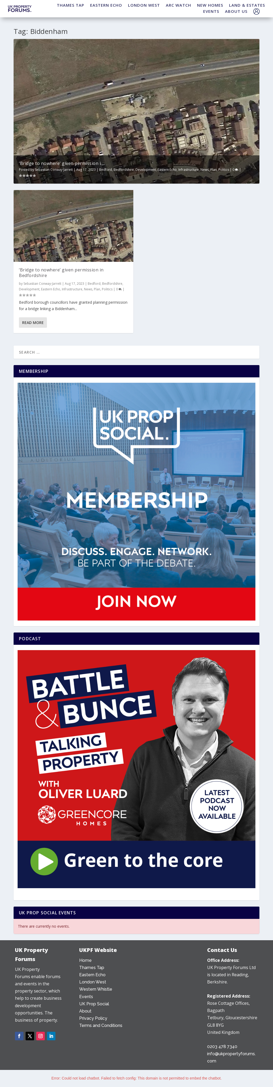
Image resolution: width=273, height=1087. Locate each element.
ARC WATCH (178, 5)
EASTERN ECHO (106, 5)
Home (85, 960)
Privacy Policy (93, 1018)
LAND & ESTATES (247, 5)
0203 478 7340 (222, 1046)
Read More (33, 322)
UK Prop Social (94, 1003)
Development (145, 169)
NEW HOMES (210, 5)
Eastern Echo (167, 169)
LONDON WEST (144, 5)
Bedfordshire (124, 169)
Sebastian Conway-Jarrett (54, 169)
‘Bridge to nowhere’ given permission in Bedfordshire (61, 272)
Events (86, 996)
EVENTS (211, 11)
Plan (213, 169)
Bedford (105, 169)
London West (92, 982)
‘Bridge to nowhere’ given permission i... (61, 163)
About (85, 1011)
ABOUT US (236, 11)
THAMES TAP (70, 5)
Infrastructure (188, 169)
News (204, 169)
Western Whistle (95, 989)
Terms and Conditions (100, 1025)
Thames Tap (91, 967)
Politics (223, 169)
